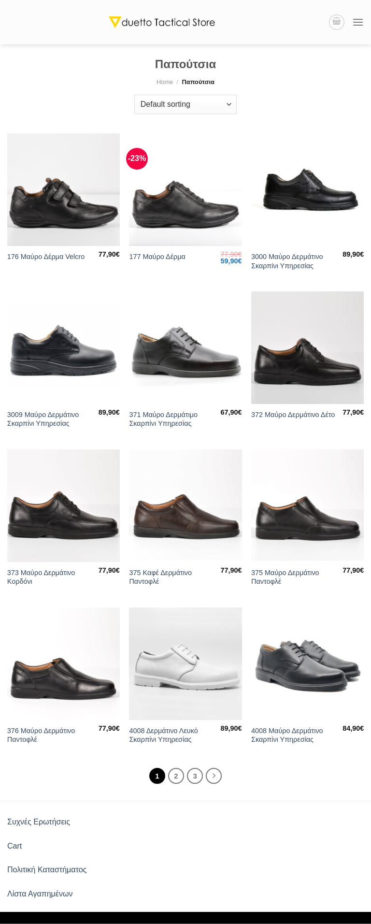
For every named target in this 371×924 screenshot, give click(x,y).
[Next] (214, 776)
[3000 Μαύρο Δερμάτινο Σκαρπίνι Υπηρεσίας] (307, 189)
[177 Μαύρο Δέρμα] (185, 189)
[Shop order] (185, 104)
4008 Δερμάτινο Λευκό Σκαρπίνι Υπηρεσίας (163, 735)
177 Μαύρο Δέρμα (157, 256)
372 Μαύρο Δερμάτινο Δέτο (293, 415)
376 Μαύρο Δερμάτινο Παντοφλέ (41, 735)
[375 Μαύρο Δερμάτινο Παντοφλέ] (307, 505)
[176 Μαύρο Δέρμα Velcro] (63, 189)
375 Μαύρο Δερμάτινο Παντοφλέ (285, 577)
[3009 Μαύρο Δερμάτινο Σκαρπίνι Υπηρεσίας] (63, 347)
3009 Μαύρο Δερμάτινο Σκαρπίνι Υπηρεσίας (43, 419)
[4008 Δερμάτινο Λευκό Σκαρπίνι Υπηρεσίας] (185, 663)
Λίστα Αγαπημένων (39, 894)
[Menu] (358, 22)
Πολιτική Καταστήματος (46, 870)
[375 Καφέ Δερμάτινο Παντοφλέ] (185, 505)
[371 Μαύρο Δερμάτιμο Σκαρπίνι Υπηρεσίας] (185, 347)
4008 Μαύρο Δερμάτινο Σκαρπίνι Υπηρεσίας (287, 735)
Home (165, 82)
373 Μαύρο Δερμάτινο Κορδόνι (41, 577)
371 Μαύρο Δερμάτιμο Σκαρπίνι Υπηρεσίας (163, 419)
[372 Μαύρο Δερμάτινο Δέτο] (307, 347)
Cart (14, 846)
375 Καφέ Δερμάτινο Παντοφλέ (160, 577)
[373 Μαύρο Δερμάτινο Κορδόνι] (63, 505)
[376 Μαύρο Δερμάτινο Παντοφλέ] (63, 663)
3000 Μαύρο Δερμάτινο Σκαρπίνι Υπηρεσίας (287, 261)
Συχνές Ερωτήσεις (38, 822)
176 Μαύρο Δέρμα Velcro (46, 256)
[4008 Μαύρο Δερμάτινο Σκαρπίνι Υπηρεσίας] (307, 663)
